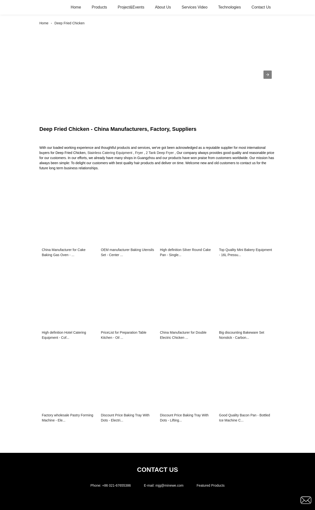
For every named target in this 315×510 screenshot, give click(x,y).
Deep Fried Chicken (69, 23)
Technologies (229, 7)
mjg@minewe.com (170, 485)
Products (99, 7)
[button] (267, 75)
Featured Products (211, 485)
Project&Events (131, 7)
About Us (163, 7)
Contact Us (261, 7)
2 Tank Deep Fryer (160, 153)
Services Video (194, 7)
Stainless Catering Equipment (110, 153)
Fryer (139, 153)
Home (76, 7)
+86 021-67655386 (116, 485)
